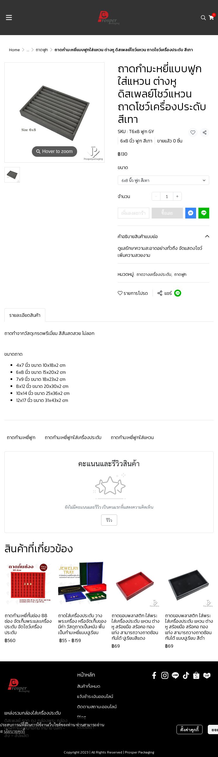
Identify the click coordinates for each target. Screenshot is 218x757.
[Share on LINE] (177, 293)
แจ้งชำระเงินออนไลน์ (95, 696)
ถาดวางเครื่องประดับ (154, 274)
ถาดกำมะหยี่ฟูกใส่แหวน (132, 437)
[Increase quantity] (177, 196)
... (28, 50)
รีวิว (109, 520)
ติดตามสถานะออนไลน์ (97, 706)
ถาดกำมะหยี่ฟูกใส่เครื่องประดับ (73, 437)
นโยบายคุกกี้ (14, 731)
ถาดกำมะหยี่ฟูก (21, 437)
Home (14, 50)
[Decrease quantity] (156, 196)
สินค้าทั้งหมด (88, 686)
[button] (203, 17)
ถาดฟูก (42, 50)
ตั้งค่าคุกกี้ (189, 729)
